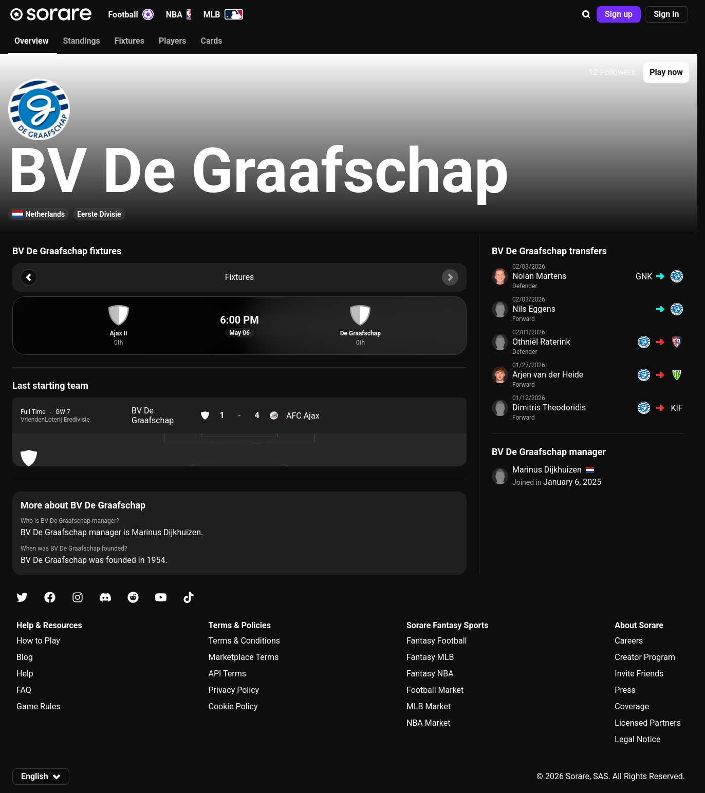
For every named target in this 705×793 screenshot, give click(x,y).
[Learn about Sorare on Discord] (105, 597)
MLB (223, 14)
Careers (629, 641)
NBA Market (428, 723)
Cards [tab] (211, 41)
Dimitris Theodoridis (549, 407)
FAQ (23, 690)
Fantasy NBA (430, 673)
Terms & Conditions (245, 641)
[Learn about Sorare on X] (22, 597)
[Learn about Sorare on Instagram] (77, 597)
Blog (24, 657)
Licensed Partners (648, 723)
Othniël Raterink (541, 342)
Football (131, 14)
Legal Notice (637, 739)
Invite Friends (639, 673)
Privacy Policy (234, 690)
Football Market (434, 690)
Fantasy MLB (430, 657)
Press (625, 690)
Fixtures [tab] (129, 41)
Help (24, 673)
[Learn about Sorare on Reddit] (133, 597)
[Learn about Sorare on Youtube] (161, 597)
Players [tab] (173, 41)
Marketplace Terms (244, 657)
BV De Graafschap (153, 415)
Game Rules (38, 706)
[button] (586, 14)
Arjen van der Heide (547, 375)
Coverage (632, 706)
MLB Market (428, 706)
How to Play (38, 641)
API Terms (228, 673)
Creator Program (645, 657)
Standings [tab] (81, 41)
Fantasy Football (436, 641)
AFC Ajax (303, 416)
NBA (178, 14)
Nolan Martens (539, 276)
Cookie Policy (233, 706)
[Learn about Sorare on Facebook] (50, 597)
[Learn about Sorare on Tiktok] (188, 597)
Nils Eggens (533, 309)
